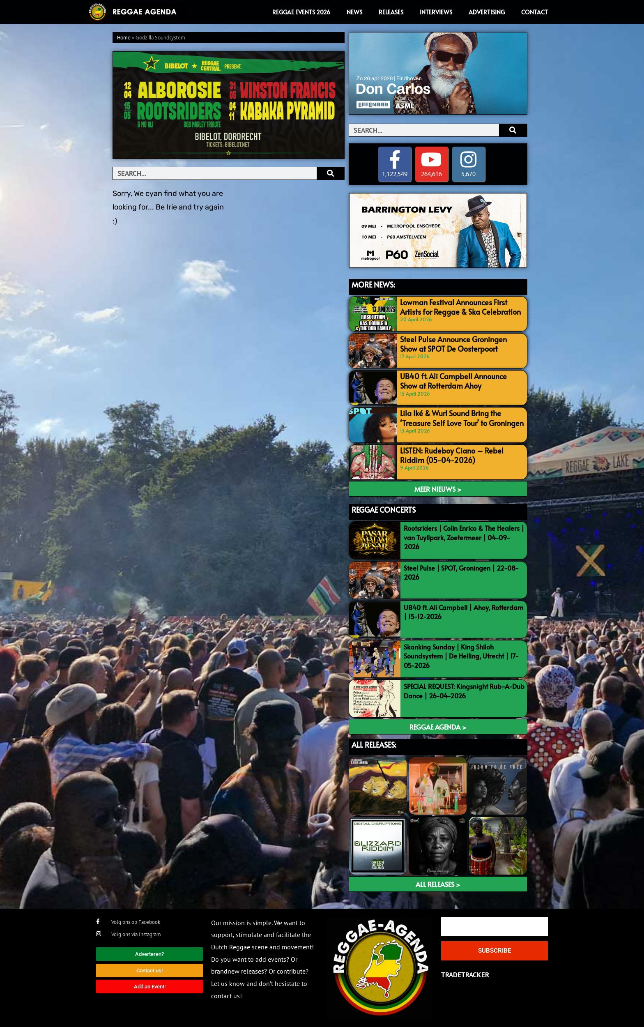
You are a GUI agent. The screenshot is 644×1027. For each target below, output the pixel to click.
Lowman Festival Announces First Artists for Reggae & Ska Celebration (457, 306)
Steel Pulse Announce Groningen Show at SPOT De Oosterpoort (460, 343)
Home (124, 38)
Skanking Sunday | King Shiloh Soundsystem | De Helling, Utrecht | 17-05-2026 (461, 656)
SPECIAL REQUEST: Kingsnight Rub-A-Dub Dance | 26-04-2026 (464, 691)
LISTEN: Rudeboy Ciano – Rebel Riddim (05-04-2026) (458, 454)
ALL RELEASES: (374, 744)
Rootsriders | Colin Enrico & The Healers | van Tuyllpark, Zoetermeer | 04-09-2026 (464, 537)
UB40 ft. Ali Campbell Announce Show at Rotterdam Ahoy (460, 380)
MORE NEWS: (373, 284)
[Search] (330, 173)
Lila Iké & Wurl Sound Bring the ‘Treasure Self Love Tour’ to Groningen (460, 417)
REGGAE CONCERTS (384, 509)
